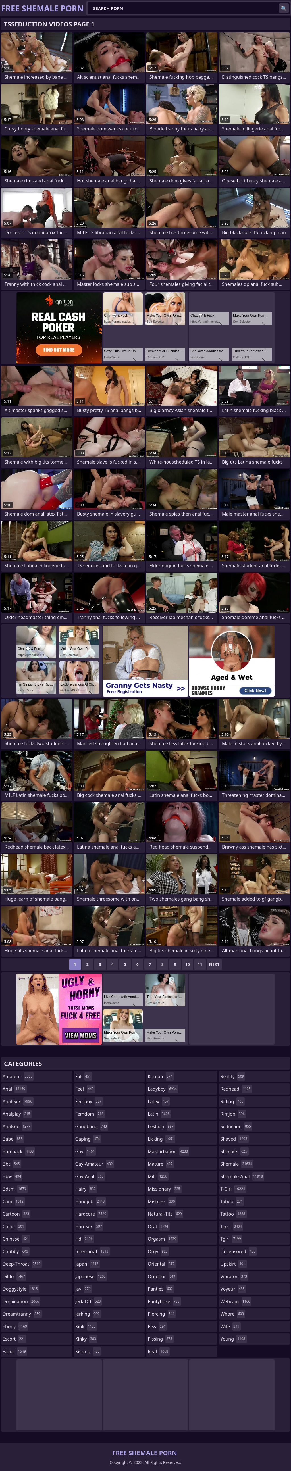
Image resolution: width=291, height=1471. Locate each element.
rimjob (233, 1114)
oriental (162, 1264)
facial (15, 1351)
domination (21, 1301)
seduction (236, 1126)
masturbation (168, 1151)
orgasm (163, 1239)
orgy (158, 1251)
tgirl (231, 1239)
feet (85, 1089)
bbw (12, 1176)
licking (161, 1139)
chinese (16, 1239)
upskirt (234, 1264)
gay (85, 1151)
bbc (12, 1164)
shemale (237, 1164)
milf (158, 1176)
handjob (90, 1201)
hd (84, 1239)
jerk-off (88, 1301)
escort (14, 1339)
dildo (14, 1276)
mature (161, 1164)
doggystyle (21, 1289)
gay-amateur (94, 1164)
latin (159, 1114)
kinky (86, 1339)
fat (84, 1076)
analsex (17, 1126)
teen (232, 1226)
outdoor (162, 1276)
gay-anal (90, 1176)
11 (200, 964)
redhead (236, 1089)
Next (214, 964)
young (234, 1339)
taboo (232, 1201)
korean (161, 1076)
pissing (161, 1339)
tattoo (234, 1214)
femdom (90, 1114)
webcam (236, 1301)
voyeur (233, 1289)
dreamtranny (22, 1314)
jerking (88, 1314)
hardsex (89, 1226)
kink (86, 1326)
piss (157, 1326)
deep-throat (22, 1264)
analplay (17, 1114)
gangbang (92, 1126)
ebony (15, 1326)
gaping (88, 1139)
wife (231, 1326)
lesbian (161, 1126)
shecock (235, 1151)
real (159, 1351)
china (14, 1226)
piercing (162, 1314)
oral (159, 1226)
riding (233, 1101)
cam (14, 1201)
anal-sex (18, 1101)
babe (13, 1139)
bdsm (15, 1189)
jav (83, 1289)
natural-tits (165, 1214)
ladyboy (163, 1089)
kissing (88, 1351)
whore (233, 1314)
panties (161, 1289)
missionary (165, 1189)
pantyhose (164, 1301)
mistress (162, 1201)
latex (159, 1101)
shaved (235, 1139)
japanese (91, 1276)
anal (15, 1089)
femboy (89, 1101)
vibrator (235, 1276)
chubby (16, 1251)
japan (87, 1264)
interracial (92, 1251)
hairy (86, 1189)
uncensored (239, 1251)
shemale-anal (243, 1176)
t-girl (233, 1189)
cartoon (16, 1214)
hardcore (91, 1214)
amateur (18, 1076)
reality (233, 1076)
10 (187, 964)
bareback (19, 1151)
